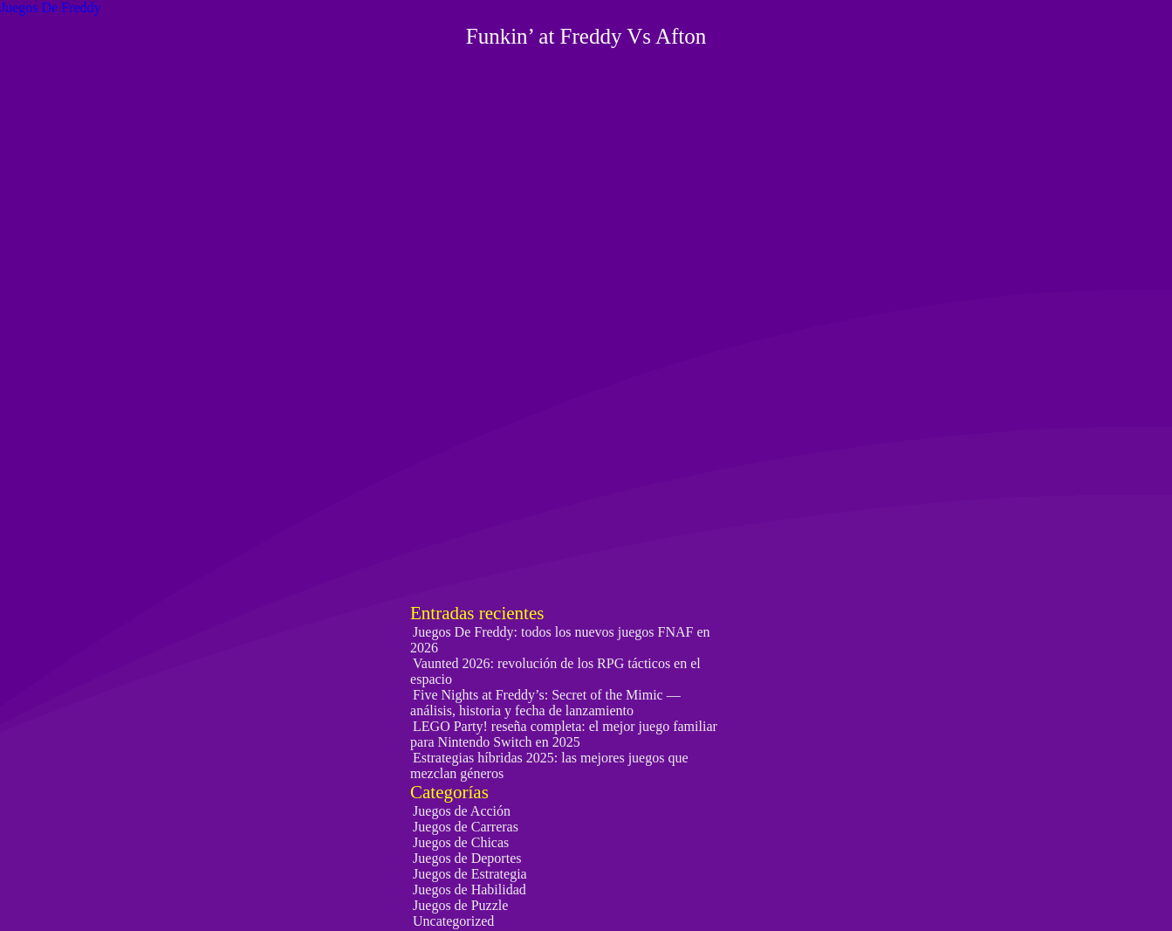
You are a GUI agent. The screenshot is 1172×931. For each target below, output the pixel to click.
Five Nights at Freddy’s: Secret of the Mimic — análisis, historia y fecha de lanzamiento (545, 702)
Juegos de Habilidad (469, 889)
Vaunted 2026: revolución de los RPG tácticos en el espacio (555, 671)
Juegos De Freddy (50, 7)
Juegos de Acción (462, 810)
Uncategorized (453, 921)
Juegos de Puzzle (460, 905)
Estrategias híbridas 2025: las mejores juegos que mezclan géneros (549, 765)
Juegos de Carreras (465, 826)
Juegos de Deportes (467, 858)
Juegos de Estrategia (470, 873)
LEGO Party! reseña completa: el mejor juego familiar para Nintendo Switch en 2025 (563, 734)
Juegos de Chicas (461, 842)
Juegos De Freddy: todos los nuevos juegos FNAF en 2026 (559, 639)
